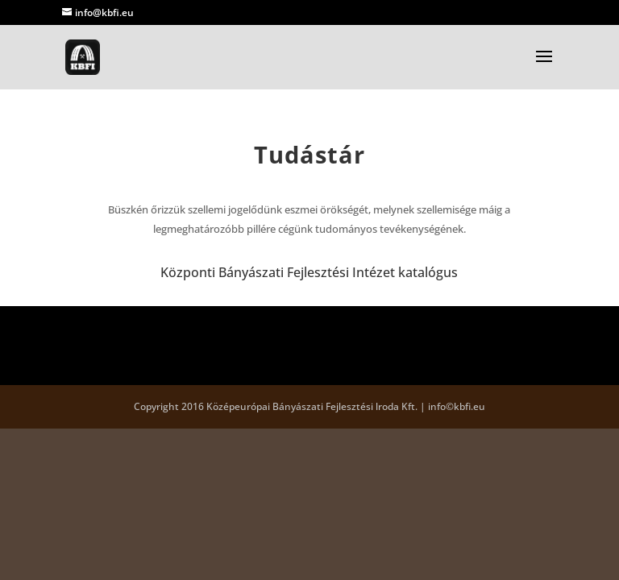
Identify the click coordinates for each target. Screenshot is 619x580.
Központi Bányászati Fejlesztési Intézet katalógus (309, 272)
